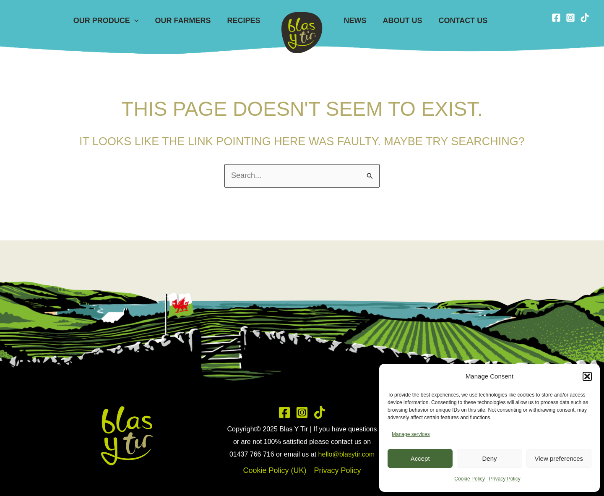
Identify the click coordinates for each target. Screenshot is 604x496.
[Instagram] (570, 17)
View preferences (559, 458)
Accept (420, 458)
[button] (587, 376)
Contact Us (459, 20)
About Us (400, 20)
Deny (489, 458)
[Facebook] (556, 17)
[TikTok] (584, 17)
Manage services (411, 434)
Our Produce (109, 20)
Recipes (244, 20)
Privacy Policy (505, 479)
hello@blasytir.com (346, 454)
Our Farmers (185, 20)
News (354, 20)
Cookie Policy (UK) (274, 470)
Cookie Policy (469, 479)
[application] (137, 20)
